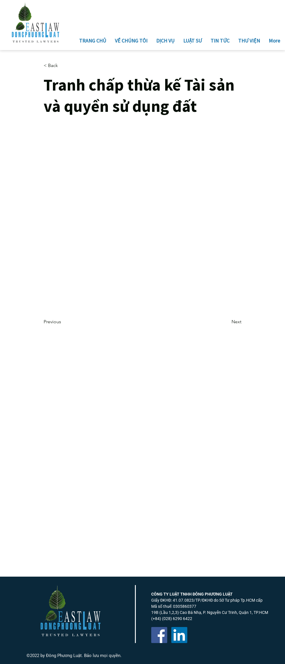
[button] (63, 65)
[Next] (226, 322)
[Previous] (63, 322)
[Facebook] (159, 635)
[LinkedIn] (179, 635)
